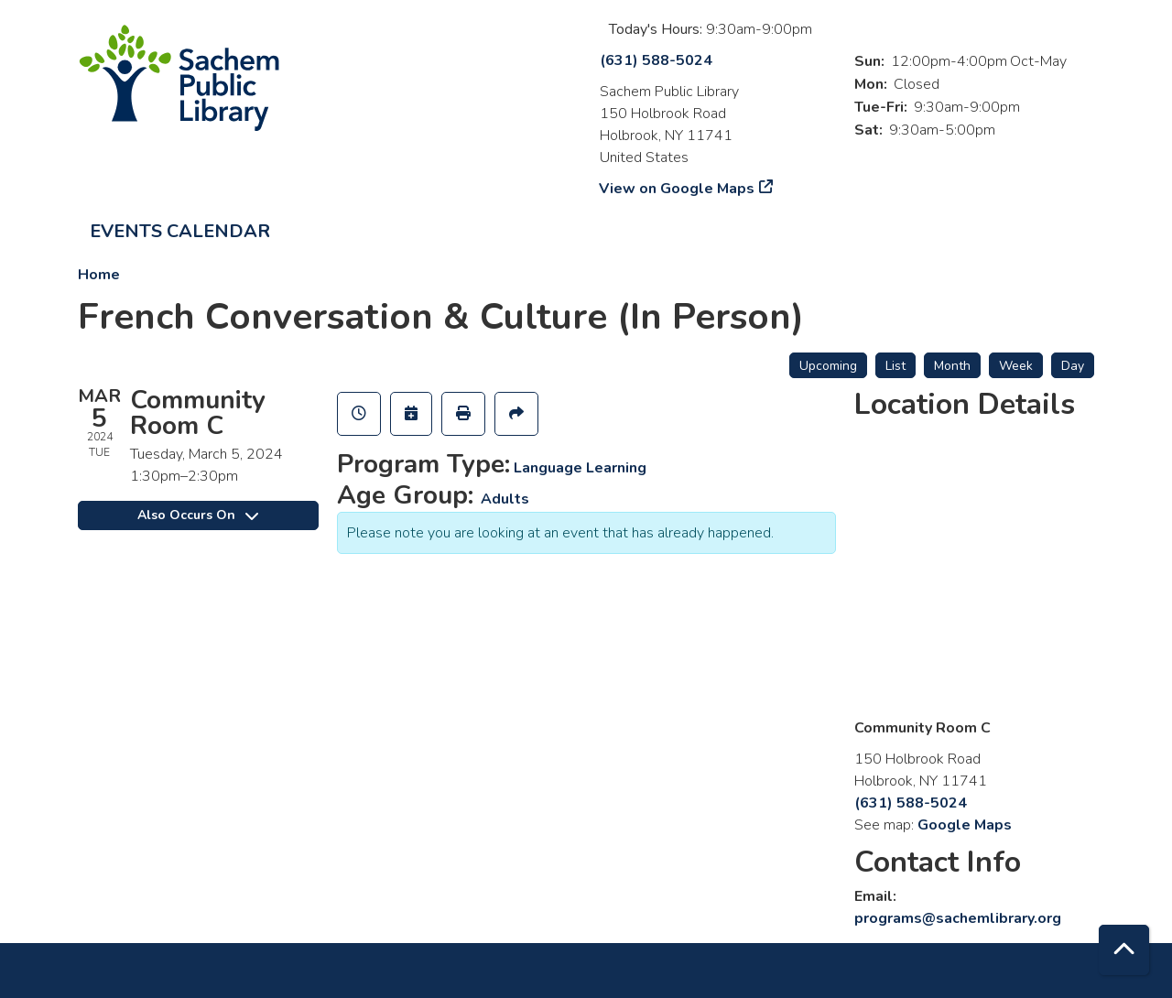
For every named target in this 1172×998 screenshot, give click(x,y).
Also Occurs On (197, 515)
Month (952, 365)
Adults (505, 499)
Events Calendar (180, 231)
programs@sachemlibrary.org (957, 918)
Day (1072, 365)
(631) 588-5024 (656, 60)
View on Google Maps (677, 189)
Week (1016, 365)
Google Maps (964, 825)
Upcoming (828, 365)
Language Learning (580, 468)
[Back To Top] (1124, 950)
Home (99, 275)
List (895, 365)
